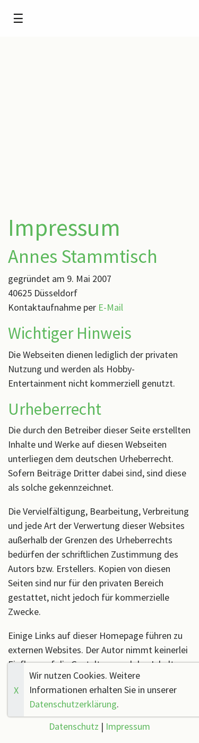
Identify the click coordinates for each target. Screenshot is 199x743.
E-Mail (110, 307)
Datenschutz (74, 726)
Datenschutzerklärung (73, 704)
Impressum (128, 726)
